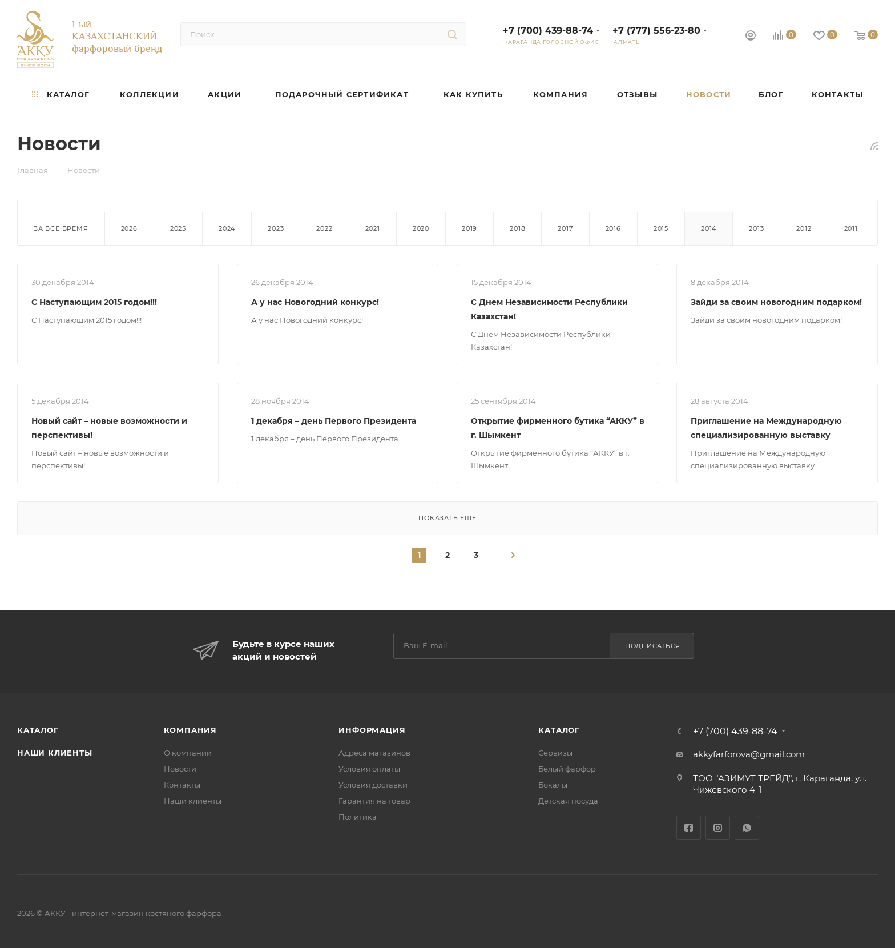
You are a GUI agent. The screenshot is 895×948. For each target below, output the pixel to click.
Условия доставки (373, 784)
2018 (517, 228)
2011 (851, 228)
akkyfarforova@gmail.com (749, 754)
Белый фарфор (567, 768)
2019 (469, 228)
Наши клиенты (54, 752)
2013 (756, 228)
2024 (227, 228)
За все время (61, 228)
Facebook (688, 828)
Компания (190, 729)
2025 (178, 228)
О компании (188, 752)
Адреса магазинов (374, 752)
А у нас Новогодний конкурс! (315, 302)
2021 (372, 228)
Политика (357, 816)
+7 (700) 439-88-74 (548, 30)
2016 (613, 228)
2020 (421, 228)
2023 (276, 228)
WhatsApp (747, 828)
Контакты (182, 784)
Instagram (717, 828)
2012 (803, 228)
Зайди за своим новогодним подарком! (776, 302)
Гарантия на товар (374, 800)
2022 (324, 228)
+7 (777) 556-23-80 (656, 30)
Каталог (38, 729)
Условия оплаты (369, 768)
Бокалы (552, 784)
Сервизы (555, 752)
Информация (371, 729)
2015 (661, 228)
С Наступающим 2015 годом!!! (94, 302)
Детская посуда (568, 800)
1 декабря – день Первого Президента (333, 421)
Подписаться (652, 646)
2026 (129, 228)
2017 (565, 228)
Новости (180, 768)
